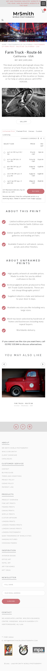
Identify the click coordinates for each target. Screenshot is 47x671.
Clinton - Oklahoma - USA (23, 405)
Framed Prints (8, 507)
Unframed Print (9, 131)
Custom (39, 131)
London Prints (8, 521)
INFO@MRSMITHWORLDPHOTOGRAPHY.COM (21, 640)
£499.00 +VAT (32, 175)
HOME (4, 44)
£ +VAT (32, 153)
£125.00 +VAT (32, 160)
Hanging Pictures (9, 539)
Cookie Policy (8, 483)
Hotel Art (6, 563)
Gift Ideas (6, 570)
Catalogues (7, 459)
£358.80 (40, 166)
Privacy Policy (8, 480)
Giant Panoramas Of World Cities (16, 536)
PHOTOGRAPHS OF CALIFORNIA (20, 44)
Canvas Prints (8, 510)
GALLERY (23, 121)
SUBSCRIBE (11, 601)
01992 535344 (9, 637)
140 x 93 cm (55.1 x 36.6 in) (14, 182)
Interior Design (9, 556)
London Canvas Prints (12, 528)
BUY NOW (35, 191)
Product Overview (10, 500)
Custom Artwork (9, 518)
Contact (5, 469)
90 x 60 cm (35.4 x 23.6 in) (14, 167)
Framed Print (22, 131)
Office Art (6, 559)
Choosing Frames (9, 543)
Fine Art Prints (8, 503)
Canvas (31, 131)
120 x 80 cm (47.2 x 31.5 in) (14, 175)
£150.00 (40, 159)
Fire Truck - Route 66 (23, 403)
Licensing (6, 135)
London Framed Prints (12, 525)
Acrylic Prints (8, 514)
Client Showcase (9, 455)
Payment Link (8, 487)
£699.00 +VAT (32, 182)
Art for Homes (8, 566)
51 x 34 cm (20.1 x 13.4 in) (14, 160)
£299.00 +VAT (32, 167)
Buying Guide (7, 472)
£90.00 (40, 152)
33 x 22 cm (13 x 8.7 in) (14, 153)
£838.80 (40, 181)
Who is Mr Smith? (9, 451)
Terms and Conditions (12, 476)
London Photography (11, 532)
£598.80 (40, 174)
